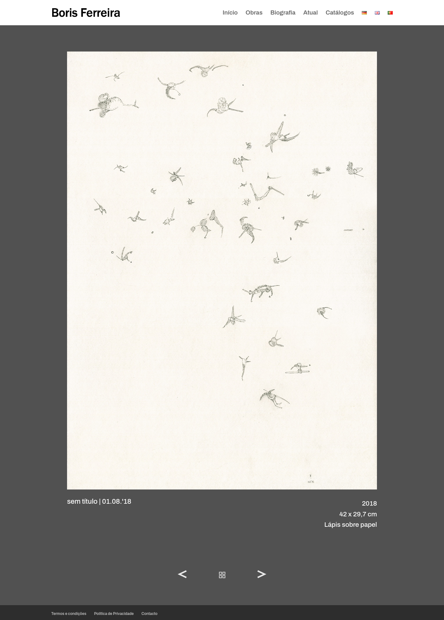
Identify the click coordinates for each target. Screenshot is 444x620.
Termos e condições (68, 613)
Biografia (282, 13)
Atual (310, 13)
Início (230, 13)
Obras (254, 13)
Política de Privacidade (113, 613)
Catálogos (340, 13)
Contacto (149, 613)
